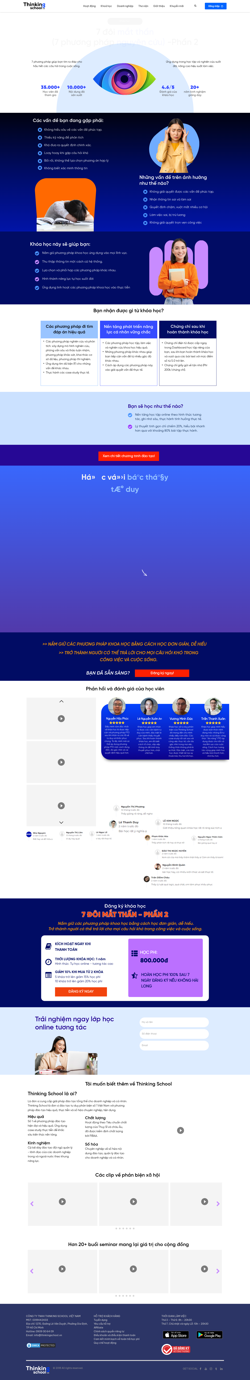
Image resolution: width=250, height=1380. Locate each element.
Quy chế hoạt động (105, 1342)
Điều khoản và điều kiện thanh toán (114, 1335)
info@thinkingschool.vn (48, 1335)
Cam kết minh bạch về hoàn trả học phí (117, 1339)
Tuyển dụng (100, 1320)
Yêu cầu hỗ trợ (102, 1323)
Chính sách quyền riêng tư (109, 1331)
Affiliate (98, 1327)
